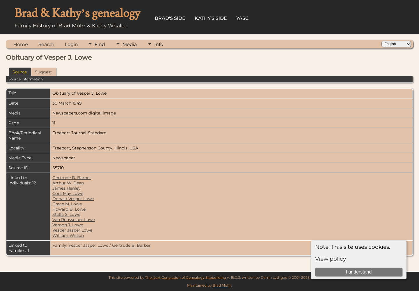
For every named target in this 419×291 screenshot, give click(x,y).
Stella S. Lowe (66, 214)
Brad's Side (170, 18)
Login (71, 44)
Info (158, 44)
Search (46, 44)
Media (129, 44)
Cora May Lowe (67, 193)
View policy (330, 258)
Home (20, 44)
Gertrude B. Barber (71, 177)
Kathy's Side (211, 18)
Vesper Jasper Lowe (72, 230)
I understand (359, 271)
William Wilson (68, 235)
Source (20, 72)
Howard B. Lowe (69, 209)
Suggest (43, 72)
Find (100, 44)
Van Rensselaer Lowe (73, 219)
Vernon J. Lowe (67, 224)
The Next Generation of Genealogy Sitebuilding (185, 277)
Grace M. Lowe (67, 204)
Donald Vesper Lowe (73, 198)
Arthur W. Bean (68, 183)
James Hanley (66, 188)
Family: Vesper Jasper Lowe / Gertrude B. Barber (101, 245)
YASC (242, 18)
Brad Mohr (222, 285)
